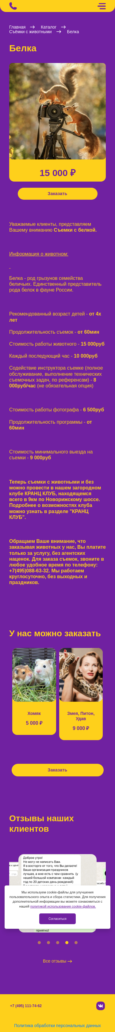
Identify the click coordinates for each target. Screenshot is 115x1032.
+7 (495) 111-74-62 (26, 1006)
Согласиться (57, 918)
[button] (11, 115)
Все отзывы (57, 961)
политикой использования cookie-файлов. (63, 906)
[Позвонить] (13, 6)
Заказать (57, 193)
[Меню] (101, 6)
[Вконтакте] (100, 1006)
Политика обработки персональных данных (57, 1025)
